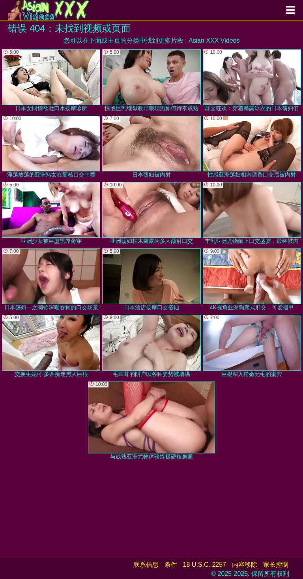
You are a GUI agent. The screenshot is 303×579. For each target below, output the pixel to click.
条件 (171, 564)
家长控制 (275, 564)
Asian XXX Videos (214, 40)
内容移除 (244, 564)
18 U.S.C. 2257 (204, 564)
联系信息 (146, 564)
